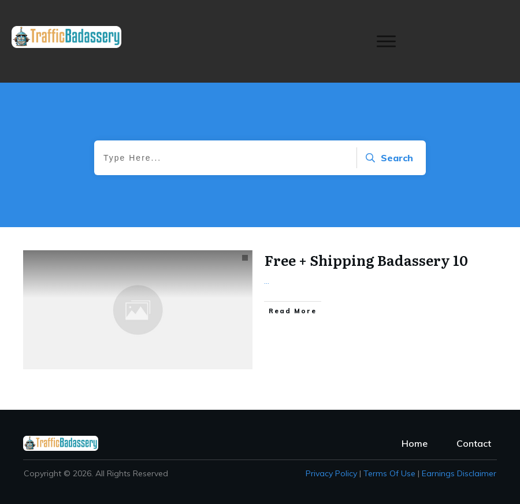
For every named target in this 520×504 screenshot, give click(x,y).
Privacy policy (331, 473)
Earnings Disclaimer (459, 473)
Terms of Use (389, 473)
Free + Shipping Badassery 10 (366, 260)
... (266, 281)
